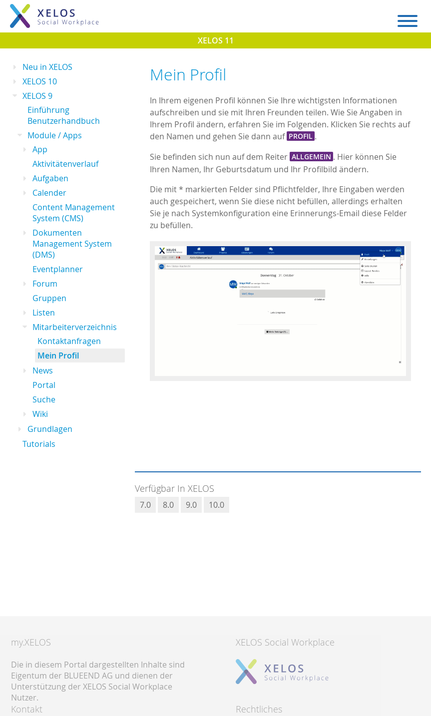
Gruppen (49, 298)
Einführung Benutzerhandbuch (63, 115)
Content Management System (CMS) (73, 213)
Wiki (40, 413)
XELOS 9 (37, 95)
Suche (43, 399)
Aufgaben (50, 178)
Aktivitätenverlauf (65, 163)
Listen (43, 312)
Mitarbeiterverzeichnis (74, 327)
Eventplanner (57, 269)
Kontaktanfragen (69, 341)
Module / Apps (54, 135)
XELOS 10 (39, 81)
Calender (49, 192)
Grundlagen (49, 428)
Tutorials (38, 443)
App (39, 149)
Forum (44, 283)
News (42, 370)
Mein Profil (58, 355)
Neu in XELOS (47, 66)
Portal (43, 384)
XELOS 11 (216, 40)
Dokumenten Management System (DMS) (72, 243)
